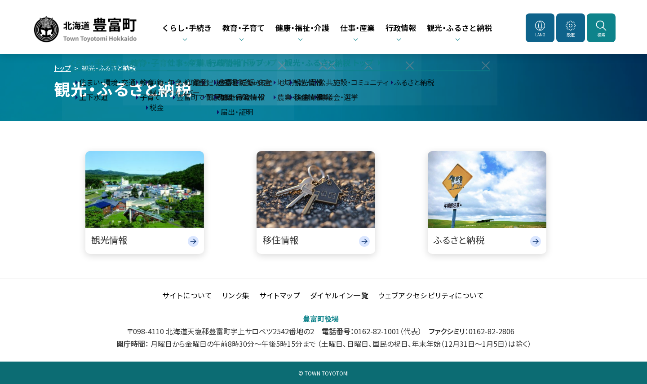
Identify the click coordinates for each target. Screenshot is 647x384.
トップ (62, 68)
